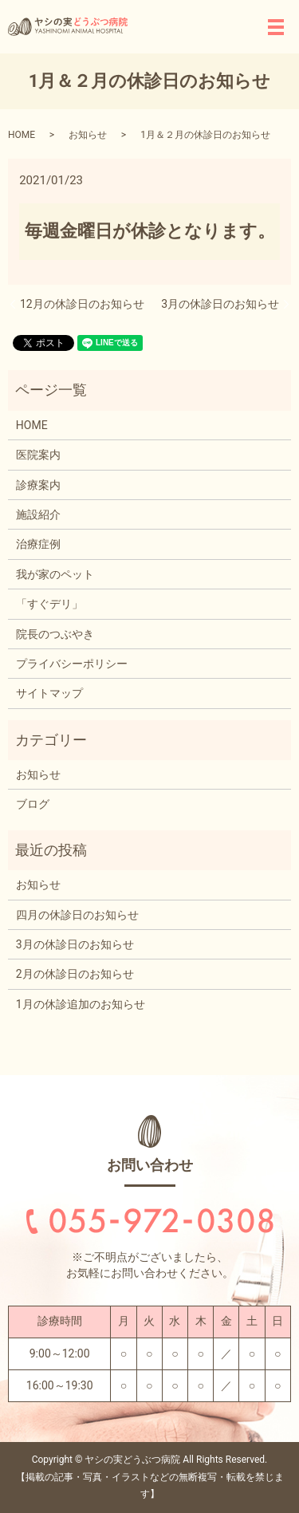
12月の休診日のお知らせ (82, 303)
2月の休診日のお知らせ (75, 973)
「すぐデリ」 (49, 603)
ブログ (32, 804)
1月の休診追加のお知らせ (80, 1004)
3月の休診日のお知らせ (220, 303)
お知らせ (88, 134)
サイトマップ (49, 693)
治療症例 (38, 544)
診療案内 (38, 485)
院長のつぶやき (55, 634)
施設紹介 (38, 514)
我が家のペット (55, 574)
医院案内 (38, 454)
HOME (21, 134)
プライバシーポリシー (72, 663)
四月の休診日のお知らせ (77, 914)
